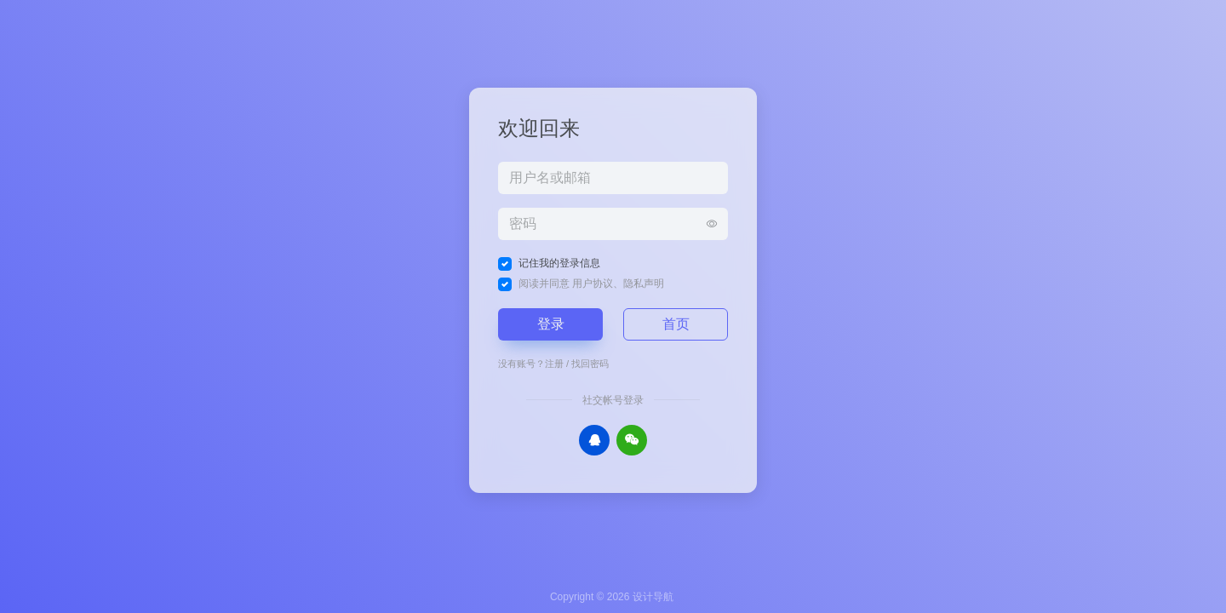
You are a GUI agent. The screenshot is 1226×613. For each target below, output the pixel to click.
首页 (676, 324)
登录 (550, 324)
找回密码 (590, 363)
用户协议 (592, 283)
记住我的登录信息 (559, 263)
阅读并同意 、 (591, 283)
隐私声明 (643, 283)
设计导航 (653, 597)
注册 (554, 363)
